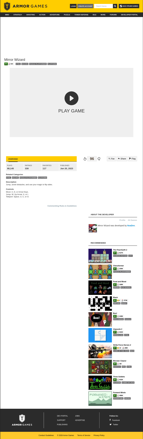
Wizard (25, 64)
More (103, 15)
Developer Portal (129, 15)
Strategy (17, 15)
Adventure (55, 15)
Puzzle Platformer (38, 64)
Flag (132, 159)
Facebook (115, 420)
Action (42, 15)
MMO (7, 15)
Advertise (80, 420)
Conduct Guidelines (46, 435)
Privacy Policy (99, 435)
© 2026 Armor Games (65, 435)
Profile (122, 220)
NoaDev (131, 225)
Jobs (77, 416)
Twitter (114, 425)
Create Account (85, 6)
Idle (94, 15)
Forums (113, 15)
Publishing (62, 425)
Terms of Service (83, 435)
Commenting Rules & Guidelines (62, 206)
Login (73, 6)
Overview (13, 159)
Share (122, 159)
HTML (18, 64)
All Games (132, 220)
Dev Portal (62, 416)
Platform (52, 64)
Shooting (30, 15)
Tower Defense (81, 15)
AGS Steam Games (129, 6)
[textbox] (103, 6)
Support (61, 420)
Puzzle (67, 15)
